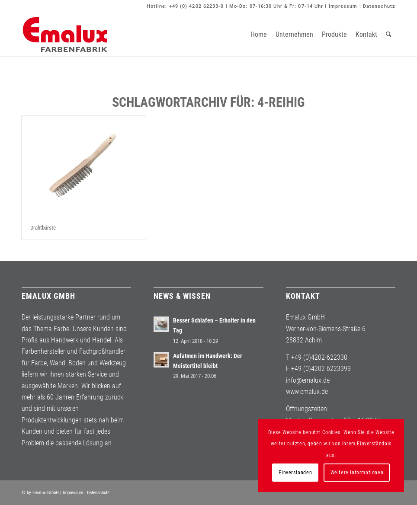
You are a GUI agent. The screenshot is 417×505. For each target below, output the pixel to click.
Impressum (343, 6)
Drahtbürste (43, 227)
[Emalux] (65, 34)
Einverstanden (295, 473)
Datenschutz (379, 6)
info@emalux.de (308, 380)
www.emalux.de (307, 391)
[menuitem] (258, 34)
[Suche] (389, 34)
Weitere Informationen (357, 473)
